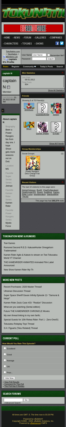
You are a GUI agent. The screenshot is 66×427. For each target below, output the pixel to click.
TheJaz (25, 196)
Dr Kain (56, 133)
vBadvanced (35, 423)
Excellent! (11, 349)
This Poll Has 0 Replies (14, 386)
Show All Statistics (56, 90)
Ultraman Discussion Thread (17, 291)
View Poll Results (11, 382)
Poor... (10, 373)
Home (7, 37)
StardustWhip (52, 194)
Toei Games (9, 243)
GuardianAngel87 (43, 115)
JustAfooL (48, 192)
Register (15, 66)
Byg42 (39, 190)
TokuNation (12, 54)
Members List (12, 57)
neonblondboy (40, 194)
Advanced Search (13, 403)
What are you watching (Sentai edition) (22, 307)
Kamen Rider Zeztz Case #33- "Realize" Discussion (28, 302)
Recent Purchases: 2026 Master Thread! (23, 287)
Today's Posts (46, 66)
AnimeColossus (29, 190)
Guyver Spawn (42, 133)
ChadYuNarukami (50, 190)
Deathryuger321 (29, 192)
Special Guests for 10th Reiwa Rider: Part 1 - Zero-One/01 (31, 319)
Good (9, 355)
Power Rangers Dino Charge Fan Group (32, 173)
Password (26, 59)
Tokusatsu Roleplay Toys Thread (19, 324)
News (17, 37)
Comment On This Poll (14, 384)
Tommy (56, 115)
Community (29, 66)
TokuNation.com (13, 51)
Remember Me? (56, 55)
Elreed (40, 192)
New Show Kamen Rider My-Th (18, 269)
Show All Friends (56, 143)
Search (59, 66)
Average (10, 361)
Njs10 (28, 129)
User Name (27, 55)
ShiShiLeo (28, 110)
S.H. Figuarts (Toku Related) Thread (21, 328)
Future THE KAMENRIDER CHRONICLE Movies (27, 311)
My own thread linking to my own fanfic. (22, 315)
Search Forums (12, 393)
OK (8, 367)
